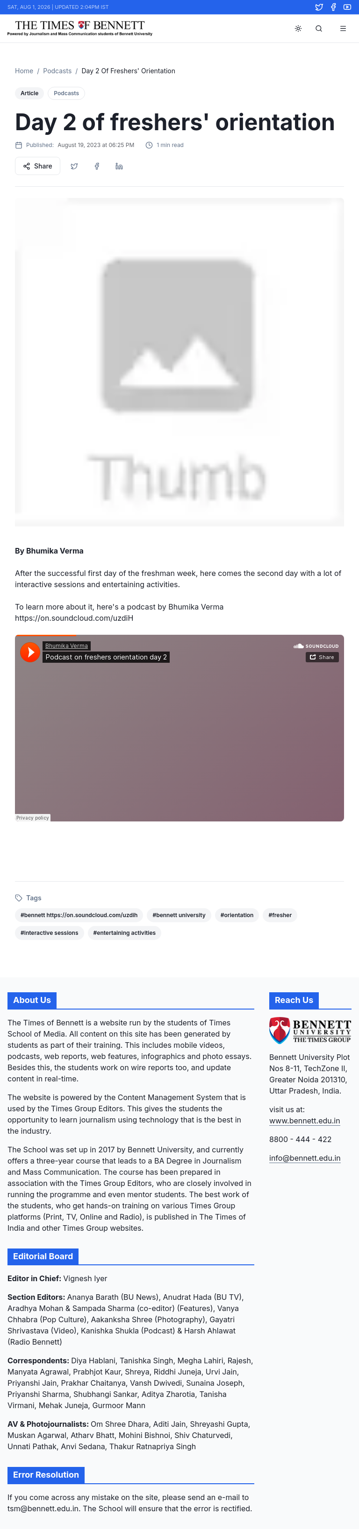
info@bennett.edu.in (305, 1158)
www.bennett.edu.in (304, 1120)
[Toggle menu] (343, 28)
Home (24, 71)
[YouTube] (347, 7)
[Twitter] (319, 7)
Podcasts (57, 71)
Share (37, 166)
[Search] (318, 28)
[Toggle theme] (298, 28)
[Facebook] (333, 7)
